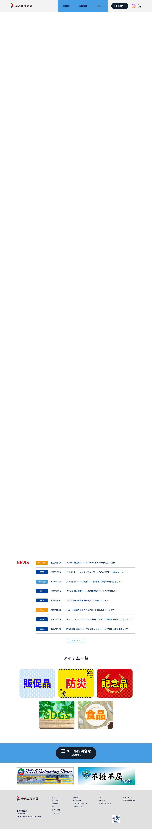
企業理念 (55, 803)
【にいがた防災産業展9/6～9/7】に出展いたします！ (87, 600)
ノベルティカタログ (80, 803)
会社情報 (55, 800)
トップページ (56, 797)
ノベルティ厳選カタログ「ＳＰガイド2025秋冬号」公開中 (89, 609)
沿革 (53, 807)
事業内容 (76, 797)
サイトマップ (127, 797)
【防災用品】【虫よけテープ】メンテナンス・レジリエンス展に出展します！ (97, 628)
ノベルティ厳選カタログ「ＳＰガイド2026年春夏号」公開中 (90, 562)
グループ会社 (56, 813)
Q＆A (100, 797)
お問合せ (102, 800)
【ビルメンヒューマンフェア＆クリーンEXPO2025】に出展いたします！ (95, 572)
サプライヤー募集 (105, 803)
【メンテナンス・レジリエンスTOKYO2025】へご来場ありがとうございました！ (99, 619)
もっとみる (76, 640)
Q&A (99, 6)
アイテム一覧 (76, 658)
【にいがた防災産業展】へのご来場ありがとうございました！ (91, 590)
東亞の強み (77, 800)
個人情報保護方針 (129, 800)
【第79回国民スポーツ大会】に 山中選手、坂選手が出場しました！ (93, 581)
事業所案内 (56, 810)
